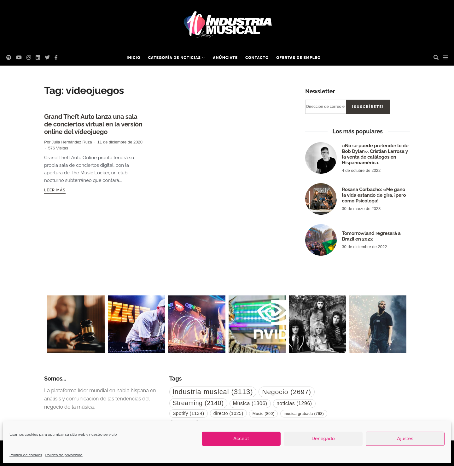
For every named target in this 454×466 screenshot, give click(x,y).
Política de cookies (25, 455)
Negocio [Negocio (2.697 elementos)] (286, 391)
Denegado (323, 438)
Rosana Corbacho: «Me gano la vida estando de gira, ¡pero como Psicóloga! (374, 195)
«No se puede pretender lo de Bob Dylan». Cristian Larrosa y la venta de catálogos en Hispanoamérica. (375, 154)
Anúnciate (225, 57)
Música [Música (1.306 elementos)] (250, 403)
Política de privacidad (63, 455)
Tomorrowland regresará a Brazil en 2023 (371, 236)
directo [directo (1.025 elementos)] (228, 413)
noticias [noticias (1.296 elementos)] (294, 403)
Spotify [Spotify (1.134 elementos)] (188, 413)
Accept (241, 438)
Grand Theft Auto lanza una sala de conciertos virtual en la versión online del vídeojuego (93, 124)
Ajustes (405, 438)
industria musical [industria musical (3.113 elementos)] (213, 392)
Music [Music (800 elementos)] (264, 413)
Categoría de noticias (174, 57)
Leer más (55, 190)
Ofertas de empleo (298, 57)
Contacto (257, 57)
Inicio (134, 57)
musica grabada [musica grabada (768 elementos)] (304, 413)
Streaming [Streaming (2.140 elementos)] (198, 402)
